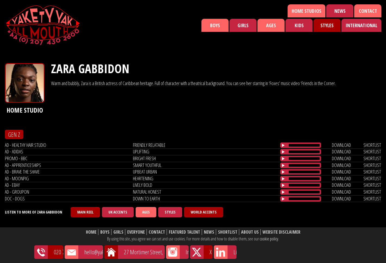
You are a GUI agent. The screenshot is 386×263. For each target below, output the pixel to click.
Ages (271, 25)
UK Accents (117, 212)
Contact (368, 11)
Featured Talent (184, 232)
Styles (327, 25)
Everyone (136, 232)
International (361, 25)
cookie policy (269, 239)
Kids (299, 25)
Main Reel (85, 212)
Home (91, 232)
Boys (215, 25)
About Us (250, 232)
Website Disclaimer (281, 232)
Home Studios (306, 11)
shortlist (372, 145)
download (341, 145)
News (339, 11)
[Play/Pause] (283, 145)
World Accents (204, 212)
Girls (243, 25)
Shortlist (227, 232)
